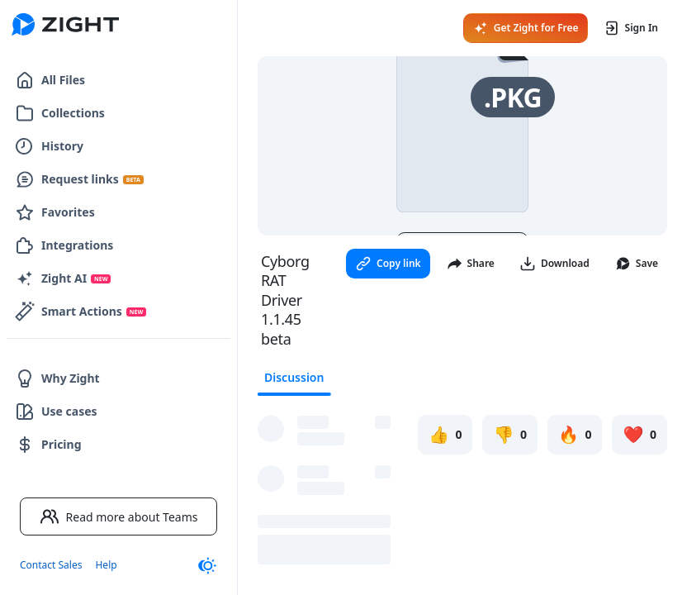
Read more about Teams (119, 516)
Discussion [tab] (294, 377)
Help (105, 565)
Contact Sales (51, 565)
